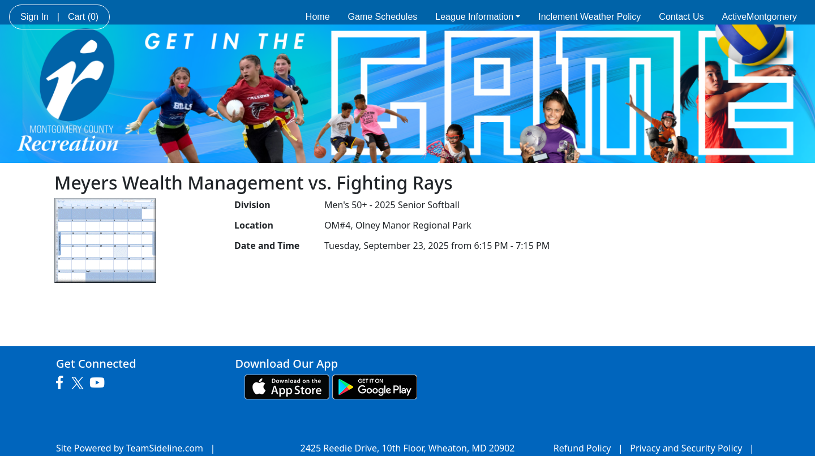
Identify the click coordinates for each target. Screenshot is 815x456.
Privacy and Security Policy (686, 448)
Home (318, 16)
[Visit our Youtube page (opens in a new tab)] (99, 383)
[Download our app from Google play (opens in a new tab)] (374, 386)
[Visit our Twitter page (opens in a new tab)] (78, 383)
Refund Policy (582, 448)
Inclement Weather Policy (589, 16)
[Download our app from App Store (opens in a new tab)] (286, 386)
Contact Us (681, 16)
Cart (83, 16)
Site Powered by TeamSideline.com (129, 448)
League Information (477, 16)
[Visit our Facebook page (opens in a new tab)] (62, 383)
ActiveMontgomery (759, 16)
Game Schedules (383, 16)
